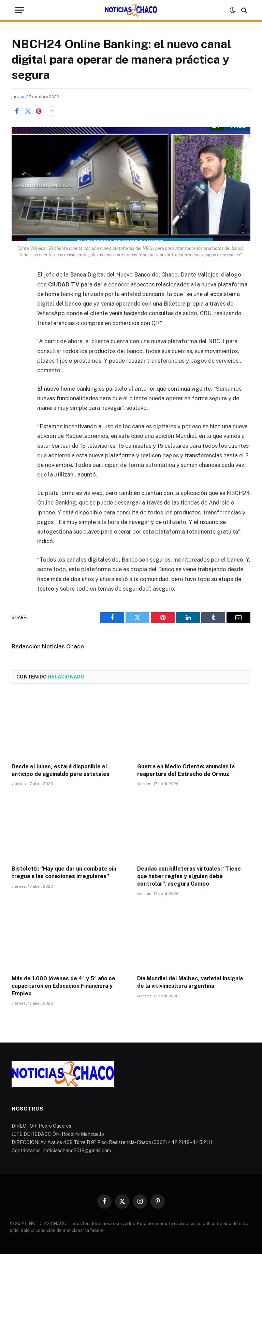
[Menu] (19, 10)
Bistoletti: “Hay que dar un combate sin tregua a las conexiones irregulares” (64, 872)
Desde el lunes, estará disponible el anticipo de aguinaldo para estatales (61, 770)
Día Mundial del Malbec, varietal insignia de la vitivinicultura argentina (190, 982)
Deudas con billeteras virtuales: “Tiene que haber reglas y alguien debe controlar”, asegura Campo (189, 876)
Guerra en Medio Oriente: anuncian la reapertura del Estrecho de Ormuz (186, 770)
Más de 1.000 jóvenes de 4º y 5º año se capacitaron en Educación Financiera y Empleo (63, 986)
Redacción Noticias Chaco (48, 646)
